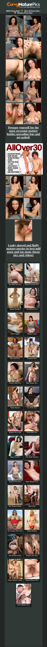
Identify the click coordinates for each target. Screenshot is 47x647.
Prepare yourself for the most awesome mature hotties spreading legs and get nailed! (23, 132)
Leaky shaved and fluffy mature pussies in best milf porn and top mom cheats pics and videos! (23, 250)
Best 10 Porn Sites (30, 11)
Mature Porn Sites (23, 13)
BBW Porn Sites (13, 11)
